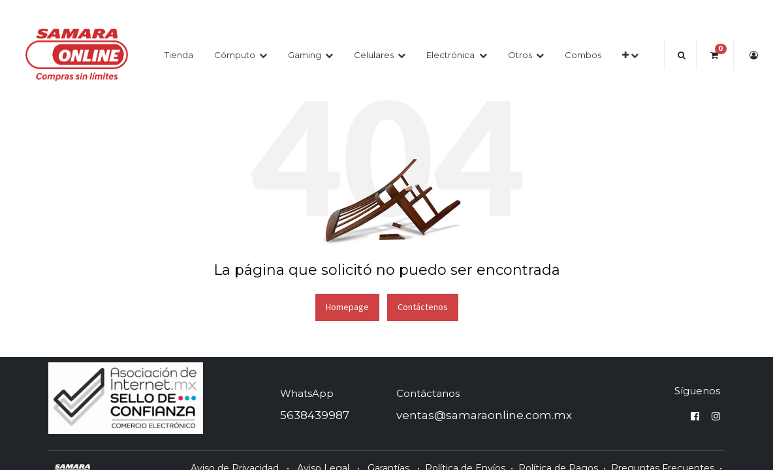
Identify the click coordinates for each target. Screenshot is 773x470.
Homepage (347, 307)
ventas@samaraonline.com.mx (484, 415)
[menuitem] (179, 55)
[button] (630, 55)
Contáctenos (423, 307)
